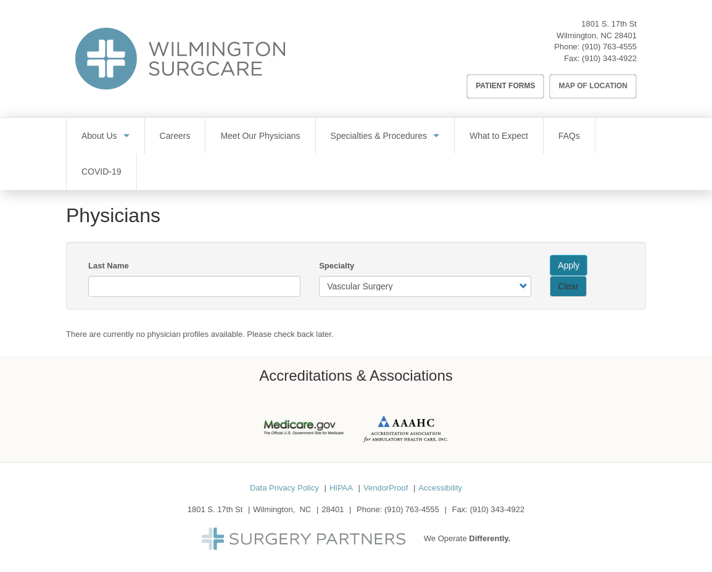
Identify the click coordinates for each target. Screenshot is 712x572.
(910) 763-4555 (609, 46)
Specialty (336, 265)
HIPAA (341, 487)
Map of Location (592, 85)
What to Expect (499, 136)
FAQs (569, 136)
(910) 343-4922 (609, 58)
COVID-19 (101, 171)
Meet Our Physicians (260, 136)
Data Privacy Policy (284, 487)
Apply (568, 265)
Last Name (108, 265)
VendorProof (385, 487)
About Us (99, 136)
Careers (175, 136)
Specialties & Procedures (379, 136)
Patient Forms (505, 85)
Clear (568, 286)
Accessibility (440, 487)
